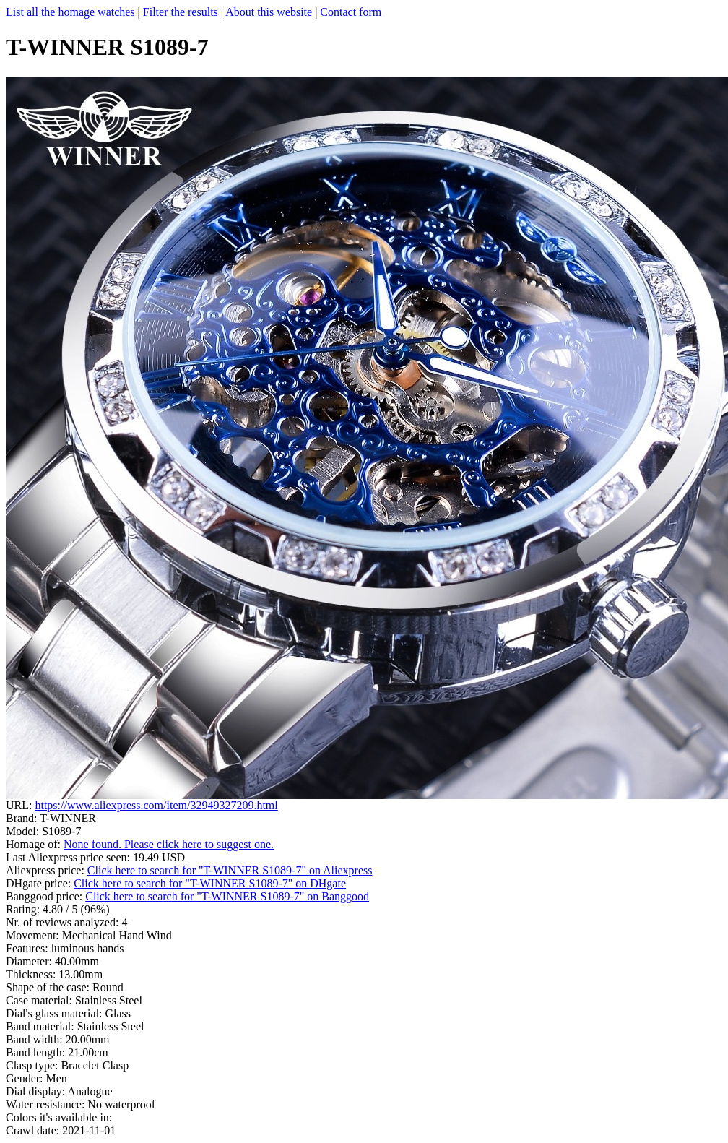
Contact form (350, 12)
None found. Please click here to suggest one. (169, 844)
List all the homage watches (70, 12)
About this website (268, 12)
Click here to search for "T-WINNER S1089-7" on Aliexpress (230, 870)
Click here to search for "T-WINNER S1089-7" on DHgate (210, 883)
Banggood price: (45, 896)
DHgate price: (40, 883)
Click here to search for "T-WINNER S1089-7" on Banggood (227, 896)
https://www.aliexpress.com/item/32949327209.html (156, 805)
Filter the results (180, 12)
